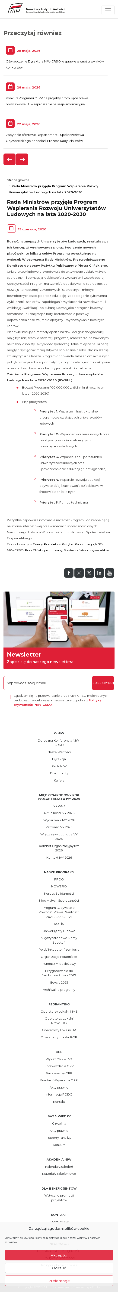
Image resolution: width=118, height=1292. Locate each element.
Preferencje (59, 1281)
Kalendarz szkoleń (59, 1166)
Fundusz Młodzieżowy (59, 963)
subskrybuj (103, 683)
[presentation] (9, 159)
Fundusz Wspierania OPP (59, 1080)
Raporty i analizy (59, 1137)
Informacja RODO (59, 1094)
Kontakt (59, 1101)
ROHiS (59, 924)
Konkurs (59, 1145)
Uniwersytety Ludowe (59, 931)
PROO (59, 879)
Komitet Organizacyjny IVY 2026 (59, 848)
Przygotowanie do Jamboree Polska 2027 (59, 973)
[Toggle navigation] (108, 10)
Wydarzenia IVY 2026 (59, 820)
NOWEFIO (59, 886)
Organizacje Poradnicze (59, 956)
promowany (53, 550)
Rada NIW (59, 766)
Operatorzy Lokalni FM (59, 1030)
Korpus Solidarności (59, 893)
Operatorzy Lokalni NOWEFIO (59, 1021)
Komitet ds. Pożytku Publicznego (69, 544)
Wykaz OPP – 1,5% (59, 1059)
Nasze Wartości (59, 752)
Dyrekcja (59, 759)
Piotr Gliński (34, 550)
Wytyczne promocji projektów (59, 1198)
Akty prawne (59, 1087)
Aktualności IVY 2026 (59, 813)
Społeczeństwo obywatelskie (86, 550)
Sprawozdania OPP (59, 1066)
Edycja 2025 (59, 982)
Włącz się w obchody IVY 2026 (59, 836)
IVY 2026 (59, 806)
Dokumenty (59, 773)
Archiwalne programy (59, 989)
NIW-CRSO (15, 550)
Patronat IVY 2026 (59, 827)
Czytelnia (59, 1123)
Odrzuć (59, 1268)
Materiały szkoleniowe (59, 1173)
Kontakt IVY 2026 (59, 857)
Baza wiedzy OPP (59, 1073)
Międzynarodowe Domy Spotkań (59, 940)
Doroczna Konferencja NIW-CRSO (59, 743)
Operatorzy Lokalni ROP (59, 1037)
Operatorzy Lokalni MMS (59, 1011)
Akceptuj (59, 1255)
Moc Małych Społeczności (59, 900)
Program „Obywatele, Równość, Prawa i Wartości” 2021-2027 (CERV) (59, 912)
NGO (99, 544)
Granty (38, 544)
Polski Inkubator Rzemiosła (59, 949)
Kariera (59, 780)
